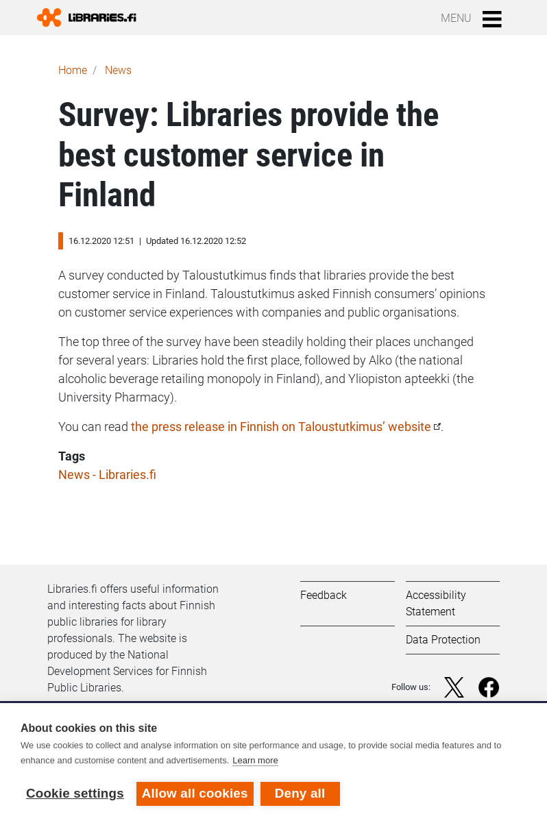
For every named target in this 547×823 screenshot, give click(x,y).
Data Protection (443, 639)
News (118, 70)
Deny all (300, 793)
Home (72, 70)
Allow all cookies (195, 793)
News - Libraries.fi (107, 474)
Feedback (323, 595)
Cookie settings (75, 793)
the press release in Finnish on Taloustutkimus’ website (281, 426)
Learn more (255, 760)
